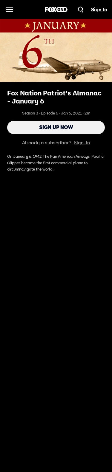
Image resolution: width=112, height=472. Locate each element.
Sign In (99, 10)
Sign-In (82, 143)
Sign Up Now (56, 127)
